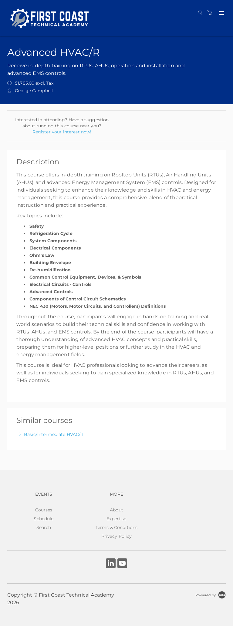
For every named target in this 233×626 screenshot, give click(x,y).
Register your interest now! (62, 132)
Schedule (43, 518)
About (116, 510)
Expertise (116, 518)
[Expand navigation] (221, 13)
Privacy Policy (116, 536)
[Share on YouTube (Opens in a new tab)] (122, 564)
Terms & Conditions (117, 527)
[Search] (202, 13)
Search (43, 527)
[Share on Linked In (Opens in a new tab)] (111, 564)
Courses (43, 510)
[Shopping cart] (211, 13)
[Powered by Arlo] (210, 595)
